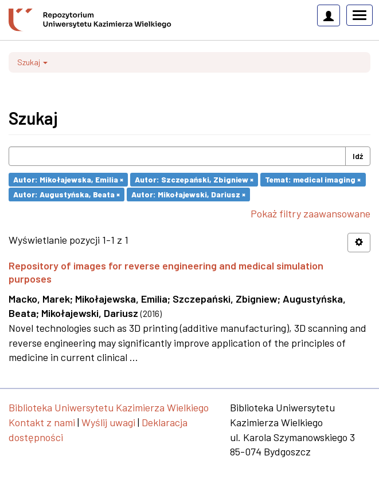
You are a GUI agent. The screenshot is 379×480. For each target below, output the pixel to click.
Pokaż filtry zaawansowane (310, 213)
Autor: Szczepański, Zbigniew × (194, 179)
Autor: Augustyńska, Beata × (66, 194)
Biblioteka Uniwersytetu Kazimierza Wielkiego (109, 407)
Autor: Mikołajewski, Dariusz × (188, 194)
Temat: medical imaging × (313, 179)
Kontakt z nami (42, 422)
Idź (358, 156)
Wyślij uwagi (108, 422)
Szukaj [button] (32, 62)
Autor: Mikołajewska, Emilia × (68, 179)
